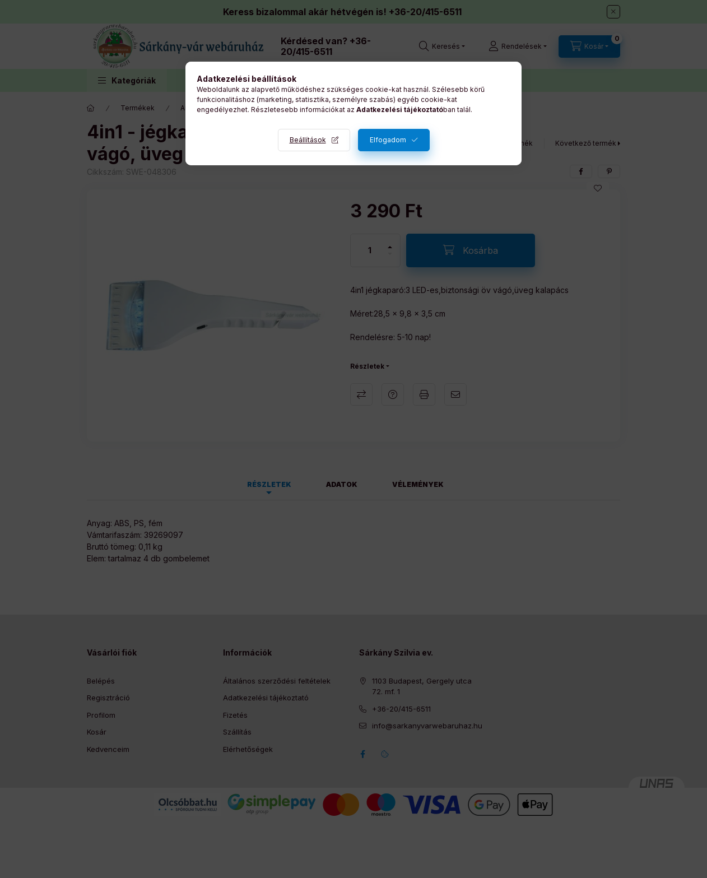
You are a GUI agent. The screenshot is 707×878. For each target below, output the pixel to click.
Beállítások (308, 140)
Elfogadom (388, 140)
